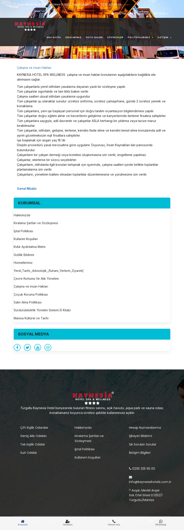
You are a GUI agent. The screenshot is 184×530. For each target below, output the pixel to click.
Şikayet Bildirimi (140, 436)
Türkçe (161, 13)
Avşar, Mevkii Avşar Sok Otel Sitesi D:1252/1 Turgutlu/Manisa (145, 495)
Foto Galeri (94, 37)
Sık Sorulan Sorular (142, 444)
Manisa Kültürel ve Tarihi (31, 318)
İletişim (164, 37)
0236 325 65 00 (142, 468)
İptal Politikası (23, 231)
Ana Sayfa (54, 37)
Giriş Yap (119, 13)
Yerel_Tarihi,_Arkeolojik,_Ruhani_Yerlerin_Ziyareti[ (49, 271)
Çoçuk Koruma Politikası (31, 294)
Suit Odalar (28, 452)
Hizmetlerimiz (23, 262)
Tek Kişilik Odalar (32, 444)
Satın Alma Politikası (28, 302)
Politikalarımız (140, 37)
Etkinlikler (115, 37)
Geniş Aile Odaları (33, 436)
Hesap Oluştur (140, 13)
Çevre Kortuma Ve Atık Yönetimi (36, 278)
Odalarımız (73, 37)
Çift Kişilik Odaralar (34, 427)
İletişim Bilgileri (140, 452)
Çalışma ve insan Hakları (34, 67)
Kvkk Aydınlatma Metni (29, 247)
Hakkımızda (22, 215)
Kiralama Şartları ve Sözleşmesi (36, 223)
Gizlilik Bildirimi (24, 255)
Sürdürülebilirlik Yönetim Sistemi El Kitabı (42, 310)
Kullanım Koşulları (26, 239)
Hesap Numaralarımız (145, 427)
